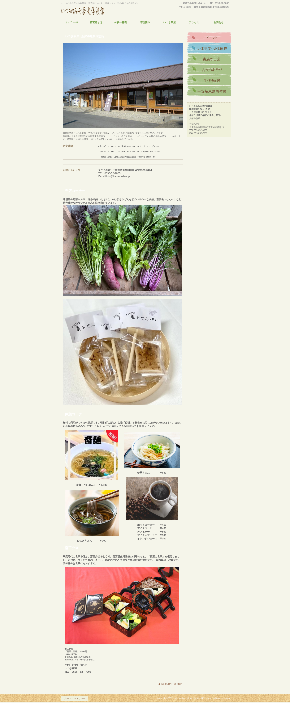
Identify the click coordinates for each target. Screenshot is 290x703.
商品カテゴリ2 (209, 70)
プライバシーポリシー (74, 698)
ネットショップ (209, 48)
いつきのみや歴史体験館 (96, 10)
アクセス (209, 37)
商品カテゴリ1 (209, 59)
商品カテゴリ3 (209, 80)
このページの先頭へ (170, 684)
